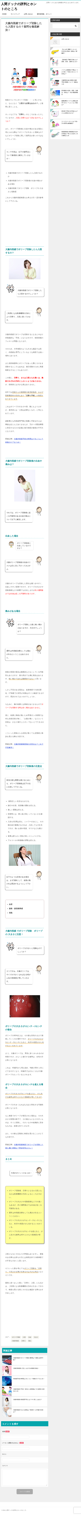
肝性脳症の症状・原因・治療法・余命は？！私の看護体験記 (69, 92)
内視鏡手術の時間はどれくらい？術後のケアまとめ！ (29, 1378)
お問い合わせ (28, 14)
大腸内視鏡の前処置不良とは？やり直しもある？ (27, 1399)
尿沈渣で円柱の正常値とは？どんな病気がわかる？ (69, 112)
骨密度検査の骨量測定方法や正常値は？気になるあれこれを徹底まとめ (69, 133)
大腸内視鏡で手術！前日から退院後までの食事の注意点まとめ (29, 1390)
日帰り (24, 1340)
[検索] (65, 26)
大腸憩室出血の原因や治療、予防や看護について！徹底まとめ (69, 82)
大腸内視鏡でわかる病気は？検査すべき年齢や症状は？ (28, 1410)
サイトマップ (15, 14)
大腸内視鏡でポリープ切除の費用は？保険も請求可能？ (28, 1358)
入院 (24, 1337)
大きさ (36, 1337)
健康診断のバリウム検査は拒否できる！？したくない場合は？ (69, 102)
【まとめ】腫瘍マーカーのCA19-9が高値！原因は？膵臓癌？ (69, 51)
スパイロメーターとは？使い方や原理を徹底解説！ (69, 122)
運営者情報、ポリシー (44, 14)
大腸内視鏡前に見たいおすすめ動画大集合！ (26, 1368)
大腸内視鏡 (15, 1340)
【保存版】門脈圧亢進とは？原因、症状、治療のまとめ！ (69, 60)
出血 (29, 1337)
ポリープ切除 (16, 1337)
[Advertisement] (24, 49)
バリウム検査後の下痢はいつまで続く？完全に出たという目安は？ (69, 71)
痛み (29, 1340)
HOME (4, 14)
